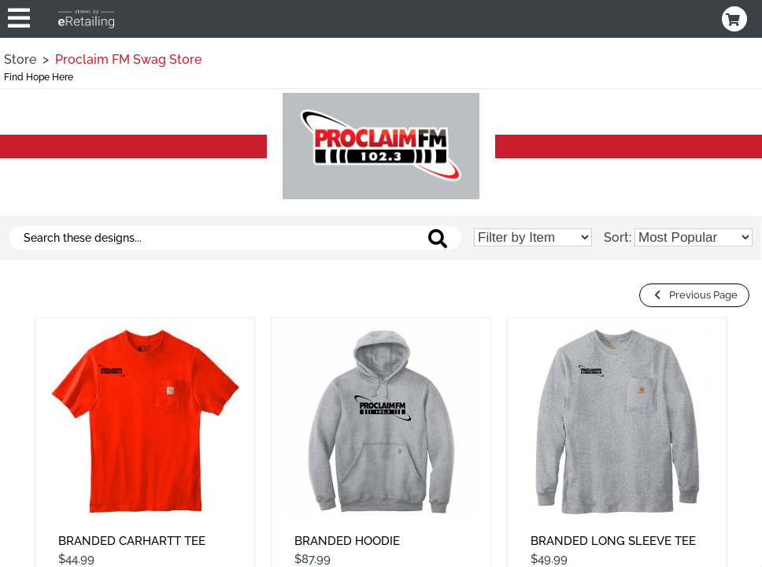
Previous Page (694, 295)
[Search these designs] (235, 238)
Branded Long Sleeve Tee (613, 541)
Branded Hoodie (347, 541)
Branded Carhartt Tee (131, 541)
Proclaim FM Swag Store (128, 59)
